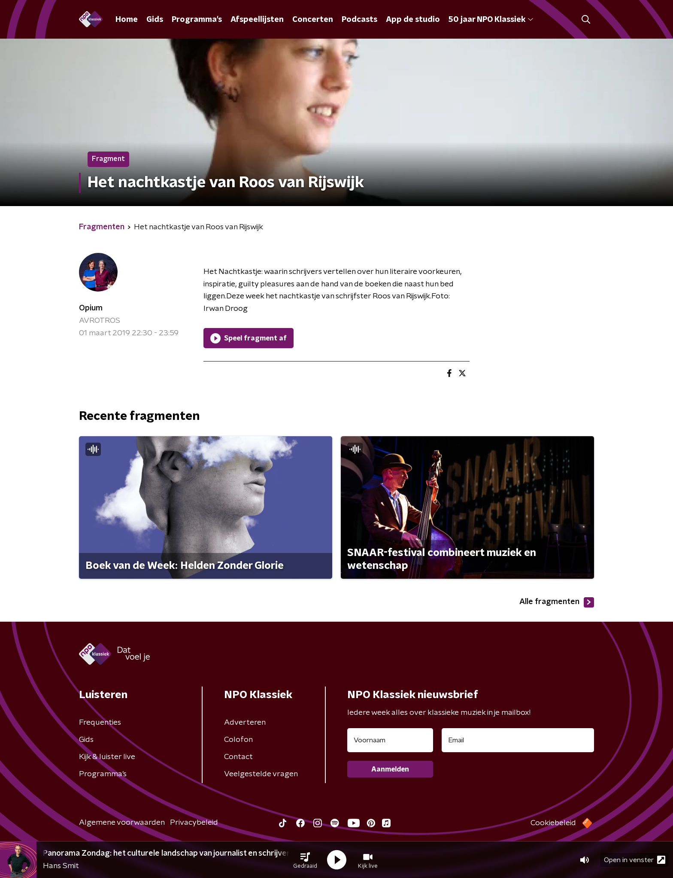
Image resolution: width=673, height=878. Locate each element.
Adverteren (245, 722)
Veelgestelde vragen (261, 774)
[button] (305, 860)
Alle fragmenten (556, 602)
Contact (238, 757)
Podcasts (359, 20)
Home (126, 20)
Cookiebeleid (553, 823)
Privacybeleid (194, 822)
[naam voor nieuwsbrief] (390, 740)
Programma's (197, 20)
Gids (154, 20)
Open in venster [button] (634, 860)
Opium (91, 308)
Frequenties (100, 722)
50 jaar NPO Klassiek (491, 20)
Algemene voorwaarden (122, 822)
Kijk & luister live (107, 757)
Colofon (238, 740)
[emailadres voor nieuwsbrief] (518, 740)
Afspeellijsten (257, 20)
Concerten (312, 20)
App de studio (413, 20)
